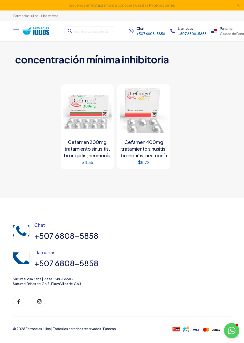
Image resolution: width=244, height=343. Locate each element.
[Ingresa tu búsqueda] (89, 31)
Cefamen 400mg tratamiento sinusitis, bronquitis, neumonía (144, 148)
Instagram (100, 5)
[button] (231, 330)
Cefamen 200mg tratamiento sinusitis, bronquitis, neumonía (87, 148)
